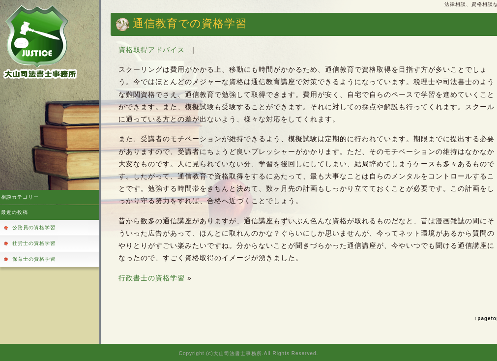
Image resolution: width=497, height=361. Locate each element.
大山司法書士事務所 (237, 353)
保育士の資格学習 (34, 259)
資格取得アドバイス (151, 50)
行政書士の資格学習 (151, 278)
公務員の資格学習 (34, 227)
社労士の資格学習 (34, 243)
